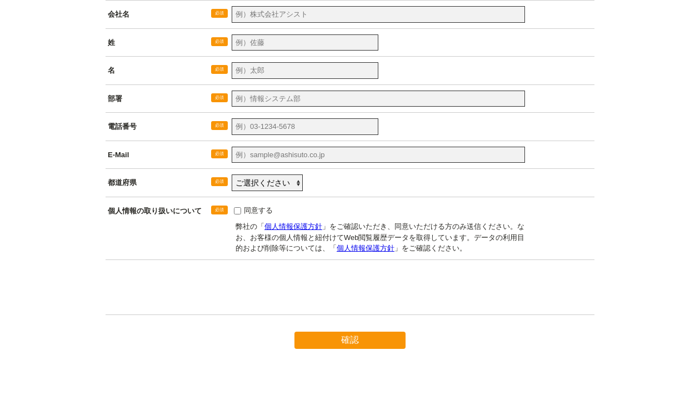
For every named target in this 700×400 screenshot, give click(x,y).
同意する (258, 210)
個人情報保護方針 (293, 226)
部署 (115, 98)
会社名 (118, 14)
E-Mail (118, 155)
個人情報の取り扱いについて (155, 211)
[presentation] (190, 292)
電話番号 (122, 126)
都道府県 (122, 182)
